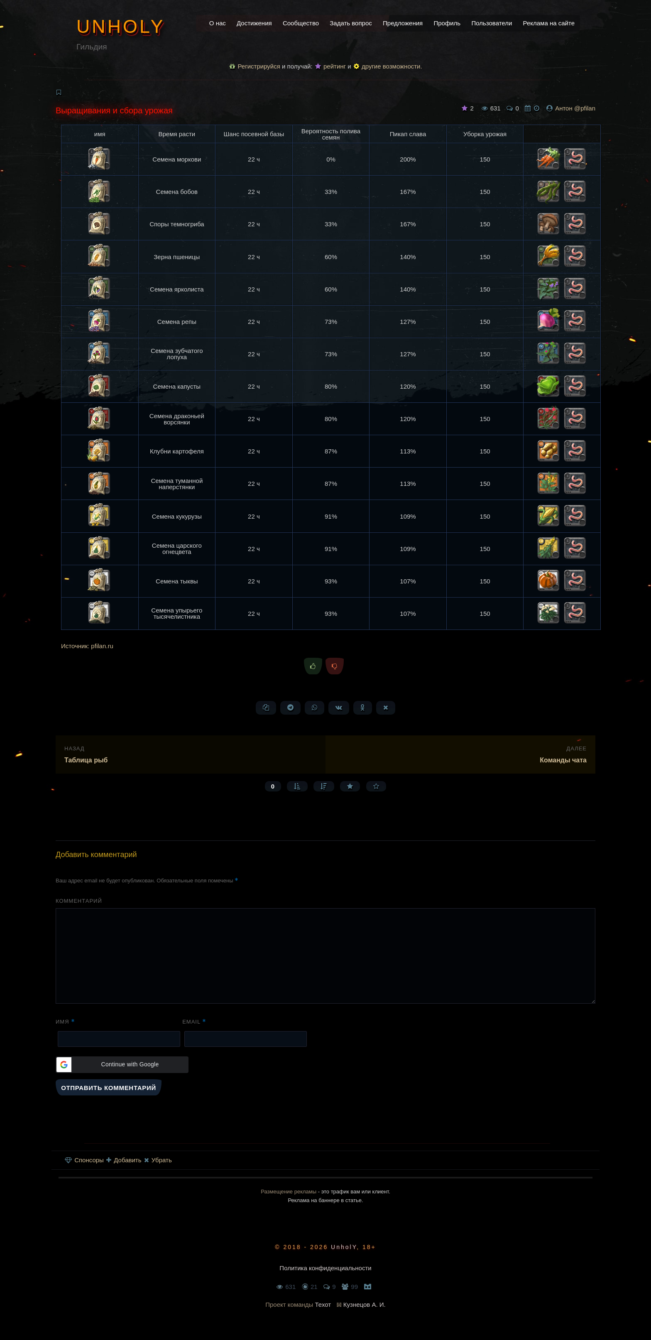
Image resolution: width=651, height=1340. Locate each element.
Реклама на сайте (549, 23)
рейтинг (330, 66)
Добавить (123, 1160)
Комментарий (79, 901)
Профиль (446, 23)
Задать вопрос (351, 23)
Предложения (403, 23)
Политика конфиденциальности (325, 1267)
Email (194, 1021)
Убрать (158, 1160)
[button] (122, 1064)
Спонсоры (84, 1160)
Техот (323, 1304)
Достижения (254, 23)
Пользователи (491, 23)
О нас (217, 23)
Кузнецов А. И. (364, 1304)
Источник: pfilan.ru (87, 645)
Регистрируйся (255, 66)
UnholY (120, 26)
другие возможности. (388, 66)
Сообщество (301, 23)
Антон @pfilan (575, 108)
